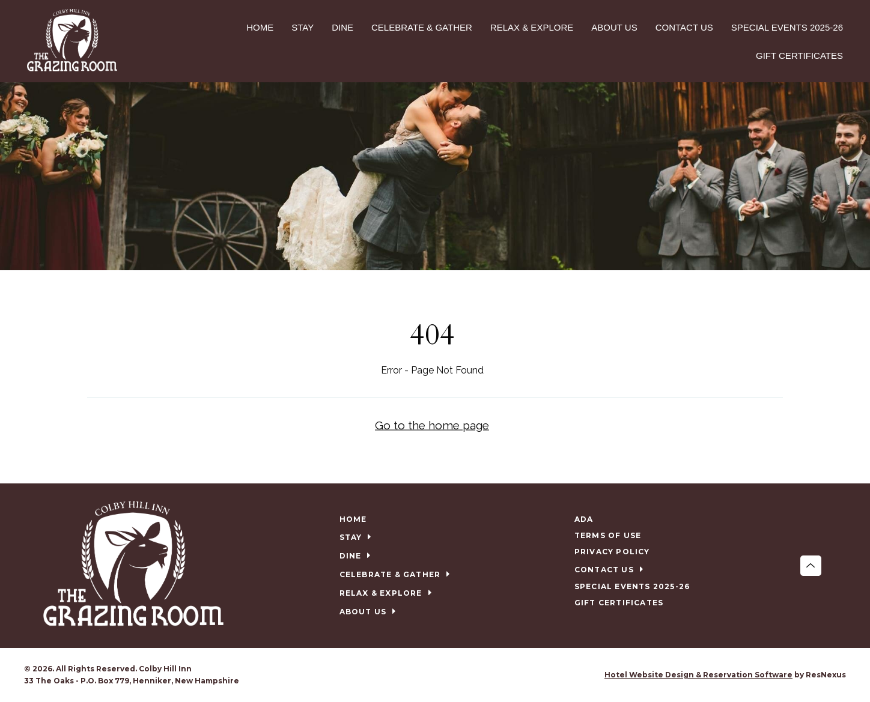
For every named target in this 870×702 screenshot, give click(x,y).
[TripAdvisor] (447, 675)
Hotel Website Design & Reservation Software (698, 674)
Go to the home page (432, 425)
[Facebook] (423, 675)
